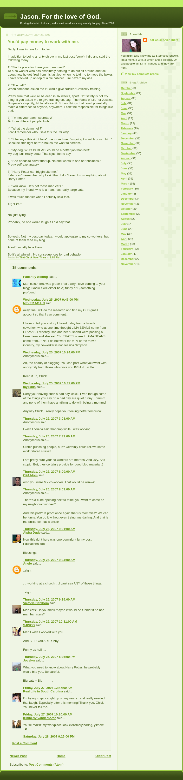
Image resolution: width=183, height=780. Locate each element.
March (125, 123)
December (128, 138)
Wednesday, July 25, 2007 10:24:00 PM (51, 352)
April (124, 118)
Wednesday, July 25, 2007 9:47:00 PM (50, 299)
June (124, 108)
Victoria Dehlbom (36, 603)
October (126, 87)
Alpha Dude (31, 532)
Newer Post (18, 756)
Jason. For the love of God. (60, 16)
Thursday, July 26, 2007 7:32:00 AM (49, 436)
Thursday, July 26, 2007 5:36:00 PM (49, 657)
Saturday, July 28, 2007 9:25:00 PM (49, 736)
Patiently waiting (35, 277)
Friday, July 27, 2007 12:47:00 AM (47, 688)
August (126, 98)
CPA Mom (30, 475)
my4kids (29, 387)
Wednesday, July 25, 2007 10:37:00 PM (51, 383)
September (128, 93)
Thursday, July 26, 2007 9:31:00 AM (49, 529)
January (126, 133)
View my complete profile (142, 73)
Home (61, 756)
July (123, 103)
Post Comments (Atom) (46, 764)
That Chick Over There (163, 39)
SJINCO (29, 625)
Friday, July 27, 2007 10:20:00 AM (47, 714)
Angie (27, 563)
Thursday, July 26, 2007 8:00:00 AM (49, 471)
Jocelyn (29, 660)
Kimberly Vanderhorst (39, 718)
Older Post (103, 756)
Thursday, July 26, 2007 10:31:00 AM (50, 621)
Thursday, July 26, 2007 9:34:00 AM (49, 560)
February (127, 128)
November (128, 143)
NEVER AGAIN (34, 303)
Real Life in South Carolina (43, 691)
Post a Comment (24, 743)
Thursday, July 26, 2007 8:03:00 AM (49, 489)
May (123, 113)
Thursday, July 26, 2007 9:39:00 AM (49, 599)
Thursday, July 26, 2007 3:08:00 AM (49, 418)
